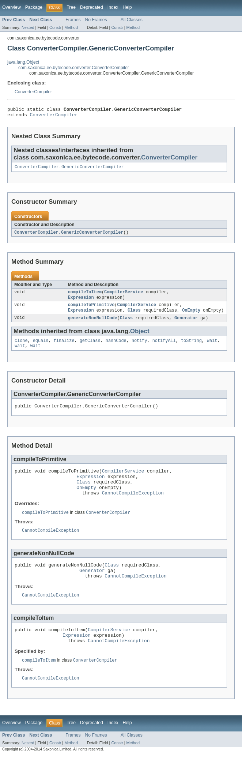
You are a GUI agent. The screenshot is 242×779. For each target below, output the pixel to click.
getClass (90, 347)
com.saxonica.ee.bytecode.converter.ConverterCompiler (73, 67)
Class (134, 316)
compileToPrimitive (91, 310)
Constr (55, 27)
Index (112, 7)
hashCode (116, 347)
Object (140, 337)
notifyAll (164, 347)
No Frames (96, 19)
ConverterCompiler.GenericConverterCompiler (69, 170)
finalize (64, 347)
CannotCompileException (133, 506)
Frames (72, 19)
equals (41, 347)
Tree (71, 7)
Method (70, 27)
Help (127, 7)
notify (139, 347)
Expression (81, 302)
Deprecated (91, 7)
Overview (11, 7)
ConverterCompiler (33, 91)
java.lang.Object (23, 62)
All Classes (132, 19)
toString (191, 347)
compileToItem (85, 296)
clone (21, 347)
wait (212, 347)
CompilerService (123, 296)
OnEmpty (191, 316)
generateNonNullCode (92, 324)
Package (33, 7)
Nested (28, 27)
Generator (186, 324)
